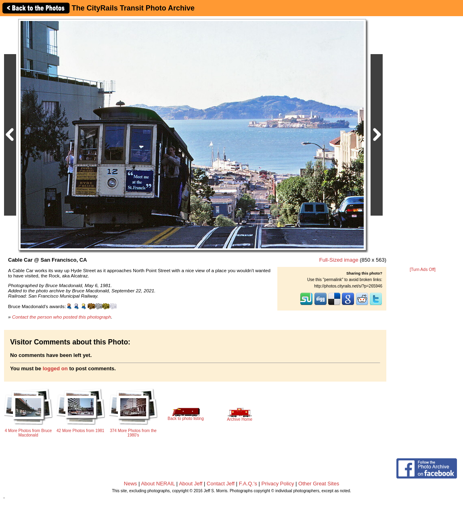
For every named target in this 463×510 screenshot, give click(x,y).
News (130, 484)
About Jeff (190, 484)
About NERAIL (158, 484)
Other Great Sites (318, 484)
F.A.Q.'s (248, 484)
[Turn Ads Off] (423, 269)
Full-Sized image (338, 260)
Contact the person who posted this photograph (61, 316)
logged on (55, 368)
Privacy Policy (278, 484)
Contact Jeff (221, 484)
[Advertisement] (422, 142)
